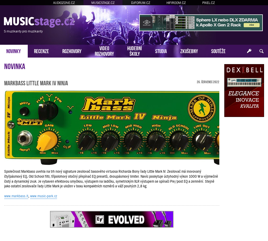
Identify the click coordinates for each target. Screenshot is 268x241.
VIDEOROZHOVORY (104, 50)
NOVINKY (13, 50)
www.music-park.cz (43, 196)
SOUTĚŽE (218, 50)
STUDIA (161, 50)
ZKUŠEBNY (189, 50)
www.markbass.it (16, 196)
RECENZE (41, 50)
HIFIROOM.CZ (176, 3)
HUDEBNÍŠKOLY (134, 50)
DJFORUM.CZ (140, 3)
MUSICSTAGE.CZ (103, 3)
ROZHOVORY (71, 50)
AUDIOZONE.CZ (64, 3)
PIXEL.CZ (208, 3)
